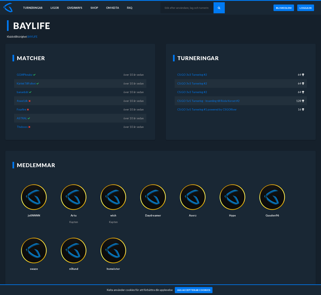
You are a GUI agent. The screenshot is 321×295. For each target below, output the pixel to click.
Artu (74, 215)
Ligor (55, 7)
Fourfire (21, 109)
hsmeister (113, 268)
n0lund (73, 268)
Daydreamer (153, 215)
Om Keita (114, 7)
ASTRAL (22, 118)
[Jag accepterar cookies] (194, 290)
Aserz (193, 215)
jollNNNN (34, 215)
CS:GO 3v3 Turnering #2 (192, 74)
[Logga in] (305, 8)
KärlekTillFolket (26, 83)
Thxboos (22, 126)
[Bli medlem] (284, 8)
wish (113, 215)
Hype (232, 215)
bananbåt (22, 92)
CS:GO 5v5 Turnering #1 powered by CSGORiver (207, 109)
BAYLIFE (32, 36)
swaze (34, 268)
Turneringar (33, 7)
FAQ (131, 7)
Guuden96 (272, 215)
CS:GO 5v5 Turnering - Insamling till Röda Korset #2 (208, 100)
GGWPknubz (24, 74)
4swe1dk (22, 100)
